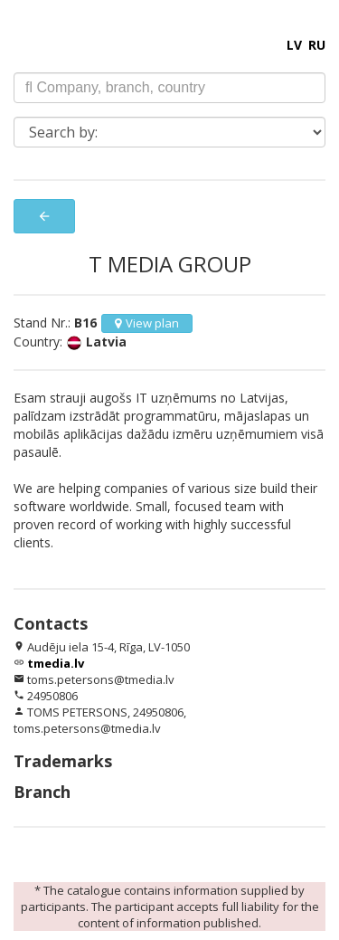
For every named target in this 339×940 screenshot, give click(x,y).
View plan (147, 323)
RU (316, 44)
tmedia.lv (55, 663)
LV (294, 44)
